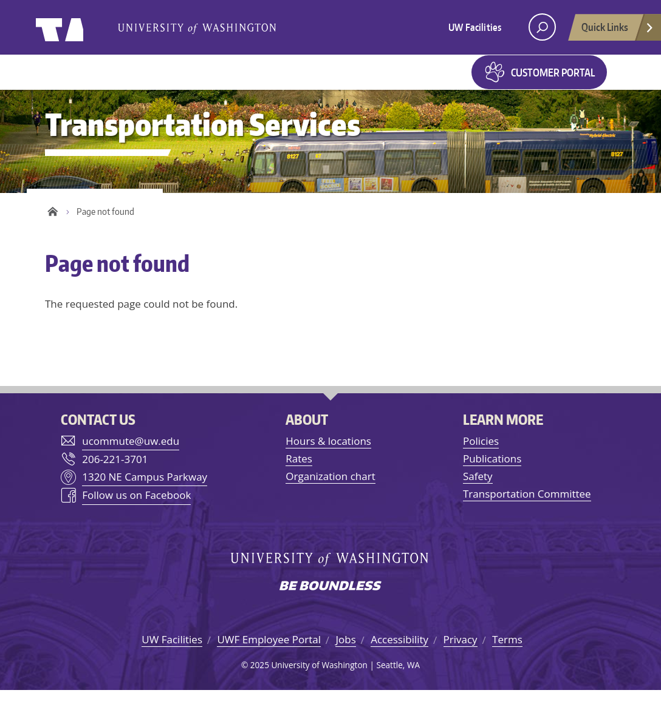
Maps (383, 79)
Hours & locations (328, 458)
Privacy (461, 657)
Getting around (219, 79)
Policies (481, 458)
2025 (259, 682)
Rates (299, 475)
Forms (434, 79)
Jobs (345, 657)
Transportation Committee (527, 511)
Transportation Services (202, 141)
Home (52, 229)
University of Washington (85, 27)
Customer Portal (553, 80)
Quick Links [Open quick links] (617, 30)
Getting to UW (105, 79)
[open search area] (542, 27)
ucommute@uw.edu (130, 458)
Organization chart (330, 493)
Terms (507, 657)
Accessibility (399, 657)
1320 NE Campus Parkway (144, 494)
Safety (478, 493)
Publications (492, 475)
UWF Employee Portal (269, 657)
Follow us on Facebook (136, 512)
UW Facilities (474, 27)
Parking (315, 79)
